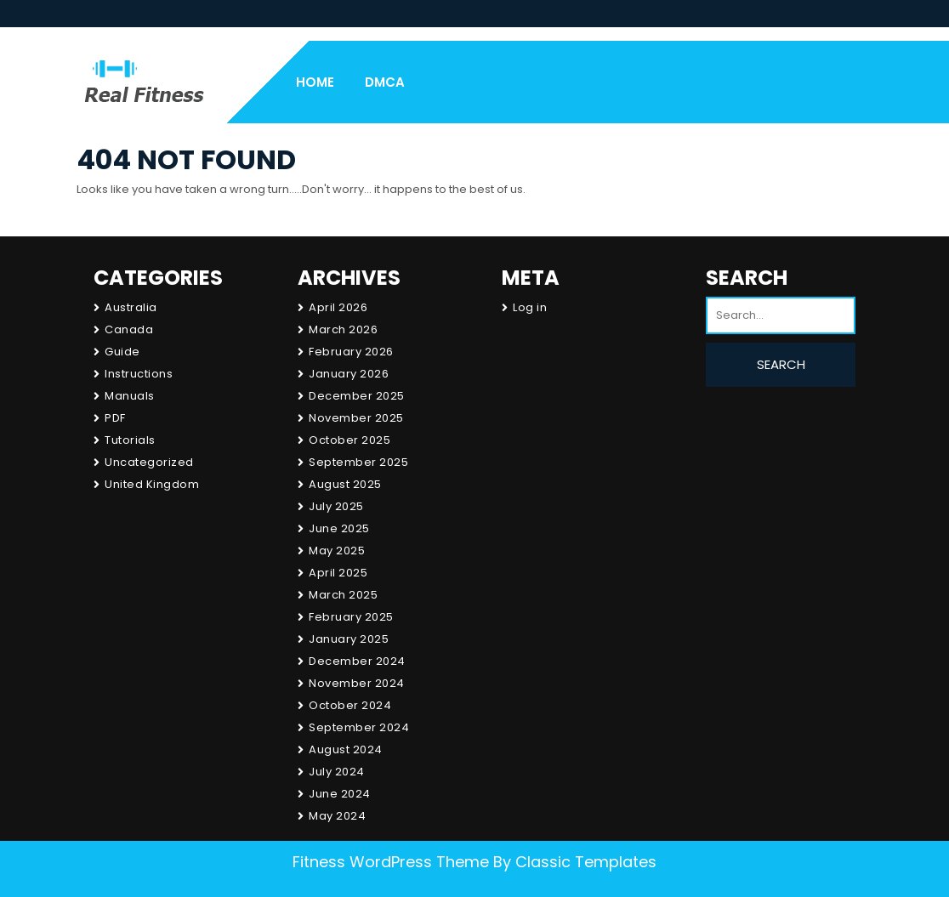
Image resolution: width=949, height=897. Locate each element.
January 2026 (349, 374)
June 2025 (339, 528)
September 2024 (359, 727)
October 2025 (349, 440)
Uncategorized (149, 462)
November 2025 (356, 418)
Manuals (130, 396)
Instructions (139, 374)
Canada (129, 329)
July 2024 (337, 772)
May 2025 (337, 550)
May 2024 (337, 816)
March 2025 (343, 595)
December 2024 (357, 661)
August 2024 (346, 749)
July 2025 (336, 506)
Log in (530, 307)
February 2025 (351, 617)
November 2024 (357, 683)
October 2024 (350, 705)
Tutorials (130, 440)
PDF (115, 418)
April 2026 (338, 307)
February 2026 (351, 351)
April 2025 (338, 573)
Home (315, 82)
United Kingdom (152, 484)
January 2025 (349, 639)
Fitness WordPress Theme (391, 861)
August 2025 (345, 484)
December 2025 (357, 396)
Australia (131, 307)
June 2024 (340, 794)
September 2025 (358, 462)
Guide (122, 351)
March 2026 (343, 329)
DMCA (385, 82)
